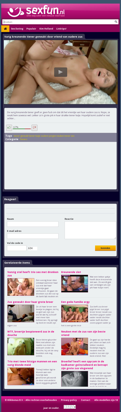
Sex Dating (17, 28)
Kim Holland (46, 28)
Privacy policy (69, 400)
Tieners (23, 139)
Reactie (69, 218)
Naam (10, 218)
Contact (85, 400)
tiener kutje (34, 135)
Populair (31, 28)
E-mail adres (14, 231)
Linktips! (61, 28)
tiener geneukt (21, 135)
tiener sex (69, 135)
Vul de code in (15, 243)
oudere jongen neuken (52, 135)
